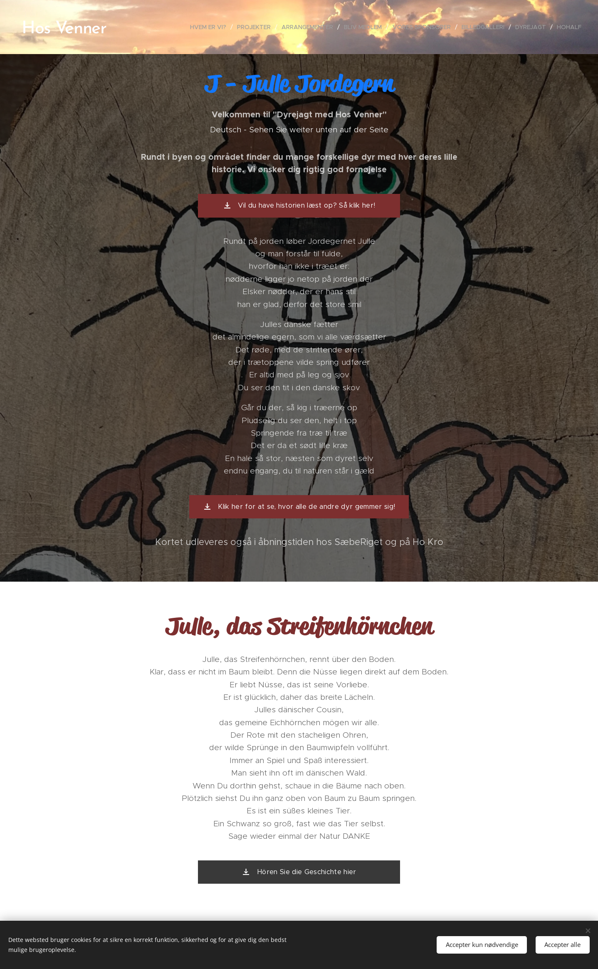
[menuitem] (210, 27)
